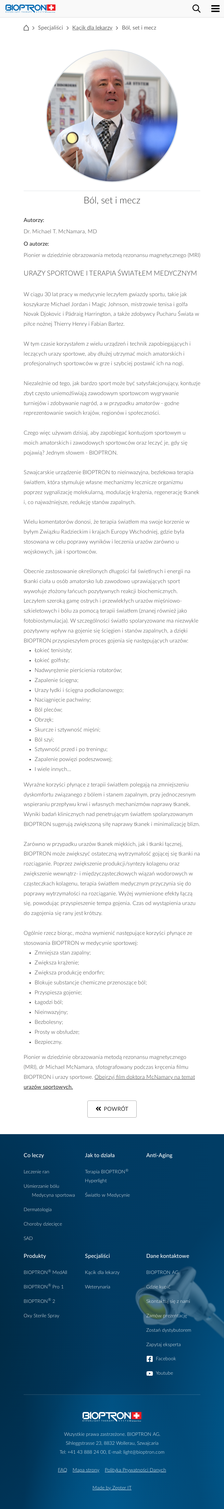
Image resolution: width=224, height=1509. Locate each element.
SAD (28, 1238)
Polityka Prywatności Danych (135, 1470)
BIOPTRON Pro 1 (44, 1286)
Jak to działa (100, 1155)
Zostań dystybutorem (168, 1330)
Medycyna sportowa (53, 1195)
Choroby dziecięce (43, 1224)
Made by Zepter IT (112, 1487)
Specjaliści (97, 1256)
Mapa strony (86, 1470)
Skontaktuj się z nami (168, 1301)
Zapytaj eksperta (163, 1344)
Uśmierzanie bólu (41, 1186)
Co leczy (34, 1155)
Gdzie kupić (158, 1286)
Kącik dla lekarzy (92, 28)
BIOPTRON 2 (39, 1301)
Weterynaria (97, 1286)
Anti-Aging (159, 1155)
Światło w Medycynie (107, 1195)
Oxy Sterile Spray (41, 1315)
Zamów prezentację (166, 1315)
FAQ (62, 1470)
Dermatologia (38, 1209)
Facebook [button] (166, 1358)
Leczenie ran (36, 1171)
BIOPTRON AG (162, 1272)
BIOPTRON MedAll (45, 1272)
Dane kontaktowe (167, 1256)
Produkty (35, 1256)
